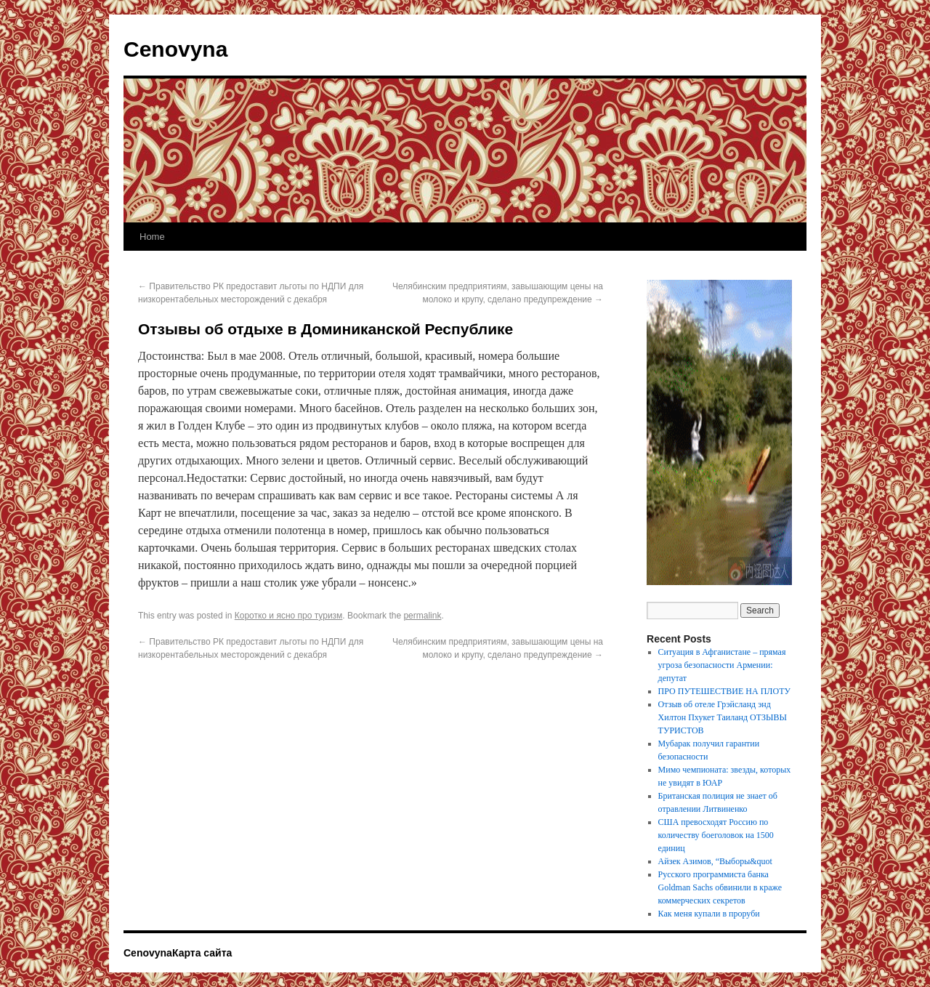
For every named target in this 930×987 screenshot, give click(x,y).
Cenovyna (175, 49)
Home (152, 236)
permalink (422, 616)
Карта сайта (202, 953)
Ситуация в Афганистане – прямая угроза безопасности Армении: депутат (722, 665)
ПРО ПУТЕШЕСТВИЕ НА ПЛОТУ (724, 691)
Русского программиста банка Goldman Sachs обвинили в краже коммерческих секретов (720, 887)
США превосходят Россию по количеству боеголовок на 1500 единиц (716, 835)
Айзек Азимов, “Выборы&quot (715, 861)
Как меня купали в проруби (709, 914)
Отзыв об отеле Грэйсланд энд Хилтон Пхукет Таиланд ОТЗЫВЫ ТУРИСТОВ (722, 717)
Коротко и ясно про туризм (289, 616)
